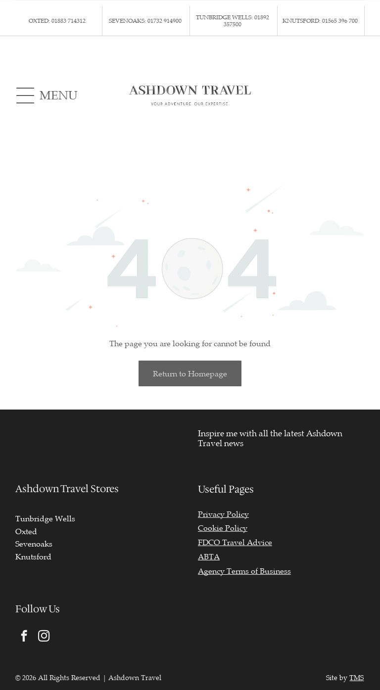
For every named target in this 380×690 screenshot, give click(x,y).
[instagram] (43, 637)
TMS (356, 678)
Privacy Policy (223, 514)
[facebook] (24, 637)
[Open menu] (25, 95)
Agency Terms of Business (244, 571)
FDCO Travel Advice (235, 543)
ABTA (209, 557)
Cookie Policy (222, 528)
